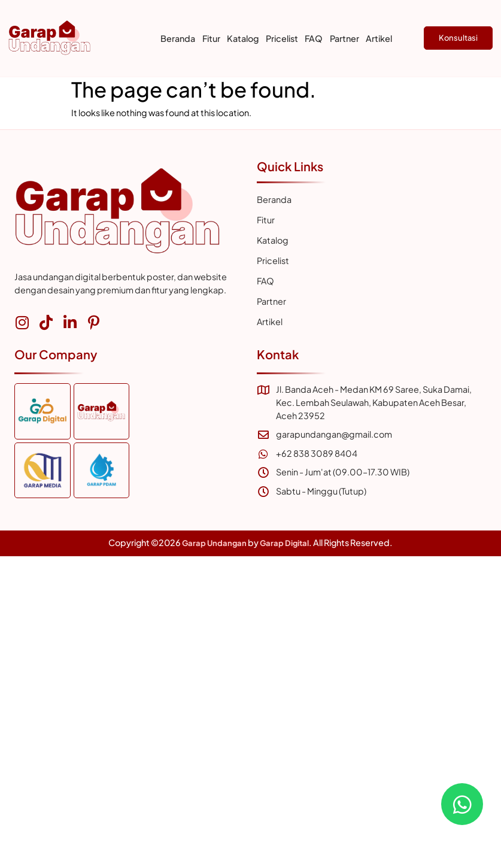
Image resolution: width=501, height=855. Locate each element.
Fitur (211, 38)
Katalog (243, 38)
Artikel (379, 38)
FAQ (314, 38)
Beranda (177, 38)
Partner (344, 38)
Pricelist (282, 38)
